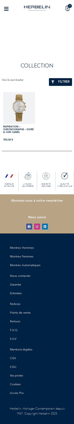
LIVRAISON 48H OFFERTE (27, 185)
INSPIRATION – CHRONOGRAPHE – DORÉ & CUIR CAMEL (18, 130)
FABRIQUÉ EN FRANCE (9, 185)
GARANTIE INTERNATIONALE (64, 185)
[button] (6, 8)
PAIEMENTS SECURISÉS (46, 185)
